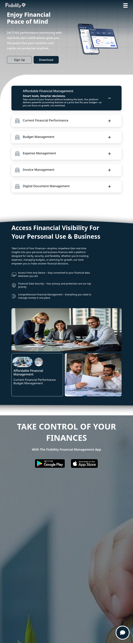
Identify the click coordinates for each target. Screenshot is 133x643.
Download (46, 60)
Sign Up (19, 60)
